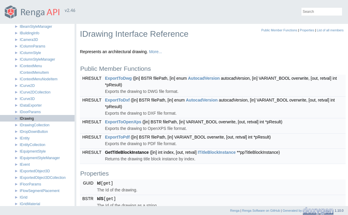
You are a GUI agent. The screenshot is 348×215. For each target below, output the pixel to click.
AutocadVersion (204, 78)
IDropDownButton (34, 132)
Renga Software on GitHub (261, 210)
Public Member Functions (279, 30)
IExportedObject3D (35, 171)
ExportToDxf (117, 100)
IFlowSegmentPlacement (39, 191)
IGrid (23, 197)
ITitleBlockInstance (217, 152)
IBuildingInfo (29, 33)
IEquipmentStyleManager (40, 158)
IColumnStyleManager (37, 59)
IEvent (25, 164)
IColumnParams (32, 46)
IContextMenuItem (34, 72)
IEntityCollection (32, 145)
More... (155, 51)
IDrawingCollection (35, 125)
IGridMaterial (30, 204)
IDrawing (27, 118)
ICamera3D (29, 40)
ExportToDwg (118, 78)
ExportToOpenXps (123, 121)
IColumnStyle (30, 53)
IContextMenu (31, 66)
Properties (307, 30)
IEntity (25, 138)
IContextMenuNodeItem (39, 79)
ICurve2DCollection (35, 92)
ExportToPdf (117, 137)
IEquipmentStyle (33, 151)
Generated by (293, 210)
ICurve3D (27, 99)
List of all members (330, 30)
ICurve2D (27, 86)
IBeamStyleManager (36, 26)
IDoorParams (30, 112)
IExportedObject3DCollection (43, 178)
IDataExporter (31, 105)
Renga (234, 210)
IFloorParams (30, 184)
